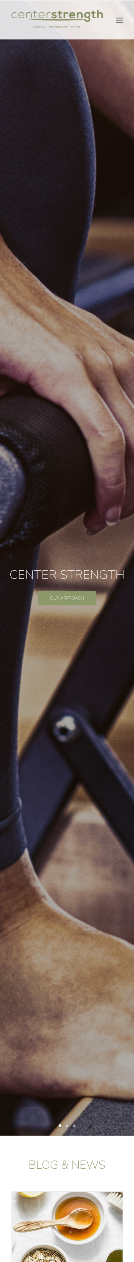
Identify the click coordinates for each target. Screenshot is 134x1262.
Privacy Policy (67, 1244)
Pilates (67, 782)
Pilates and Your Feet (67, 586)
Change (67, 392)
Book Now (67, 1025)
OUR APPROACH (67, 147)
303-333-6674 (79, 1225)
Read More (67, 455)
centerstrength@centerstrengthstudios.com (65, 1234)
